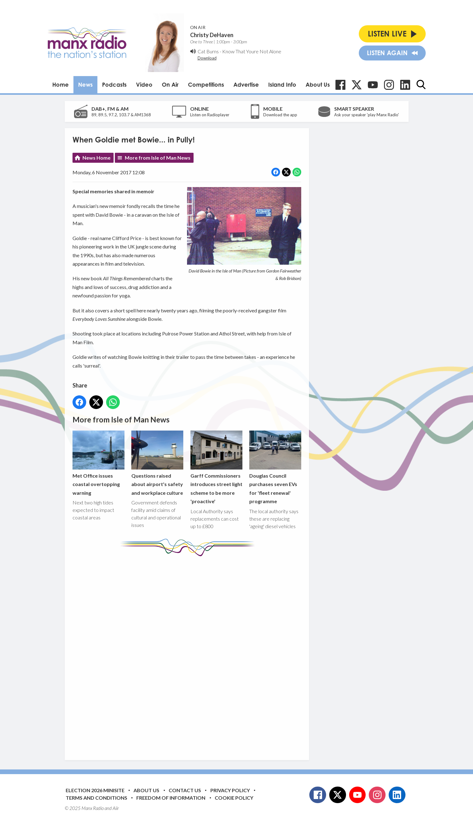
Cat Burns (208, 51)
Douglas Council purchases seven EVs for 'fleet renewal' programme (275, 467)
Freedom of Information (170, 798)
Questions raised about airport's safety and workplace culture (157, 463)
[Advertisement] (189, 653)
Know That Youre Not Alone (251, 51)
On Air (170, 84)
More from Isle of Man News (157, 158)
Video (144, 84)
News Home (96, 158)
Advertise (246, 84)
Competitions (206, 84)
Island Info (282, 84)
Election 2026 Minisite (95, 790)
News (85, 84)
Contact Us (185, 790)
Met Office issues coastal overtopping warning (98, 463)
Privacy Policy (230, 790)
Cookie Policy (234, 798)
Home (60, 84)
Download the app (280, 114)
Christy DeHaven (211, 34)
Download (207, 57)
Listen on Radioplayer (209, 114)
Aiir (116, 808)
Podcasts (114, 84)
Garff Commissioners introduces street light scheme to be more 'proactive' (216, 467)
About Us (318, 84)
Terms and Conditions (96, 798)
